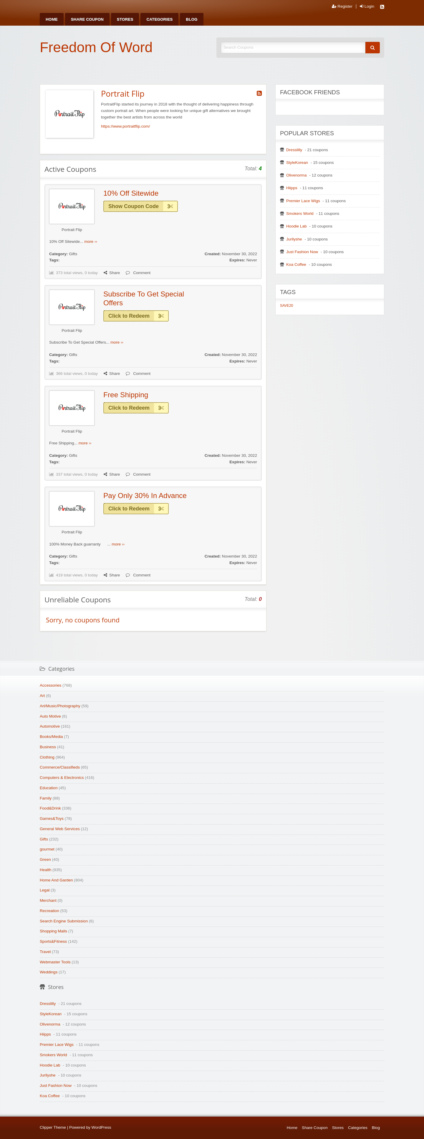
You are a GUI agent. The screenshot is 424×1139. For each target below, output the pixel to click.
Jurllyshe (294, 239)
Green (45, 859)
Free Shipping (125, 395)
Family (46, 798)
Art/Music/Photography (60, 706)
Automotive (50, 726)
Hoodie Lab (296, 226)
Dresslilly (294, 150)
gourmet (47, 849)
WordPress (101, 1127)
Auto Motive (50, 716)
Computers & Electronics (62, 777)
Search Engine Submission (64, 921)
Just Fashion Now (302, 252)
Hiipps (291, 188)
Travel (45, 952)
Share (112, 273)
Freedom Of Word (96, 47)
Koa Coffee (296, 264)
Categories (159, 19)
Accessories (50, 685)
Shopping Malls (53, 931)
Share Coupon (87, 19)
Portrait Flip (72, 230)
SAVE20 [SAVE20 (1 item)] (286, 306)
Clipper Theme (53, 1127)
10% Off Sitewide (130, 193)
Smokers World (300, 213)
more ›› (90, 241)
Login (367, 6)
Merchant (48, 900)
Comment (138, 273)
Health (45, 870)
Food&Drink (50, 808)
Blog (191, 19)
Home (52, 19)
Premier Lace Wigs (303, 201)
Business (48, 747)
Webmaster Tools (55, 962)
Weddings (48, 972)
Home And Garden (56, 880)
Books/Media (51, 736)
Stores (125, 19)
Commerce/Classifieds (60, 767)
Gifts (73, 254)
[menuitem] (52, 19)
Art (42, 695)
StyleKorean (297, 162)
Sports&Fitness (53, 941)
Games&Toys (52, 818)
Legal (44, 890)
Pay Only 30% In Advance (145, 496)
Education (48, 788)
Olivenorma (296, 175)
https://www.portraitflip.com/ (125, 126)
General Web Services (60, 829)
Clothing (47, 757)
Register (342, 6)
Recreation (49, 911)
